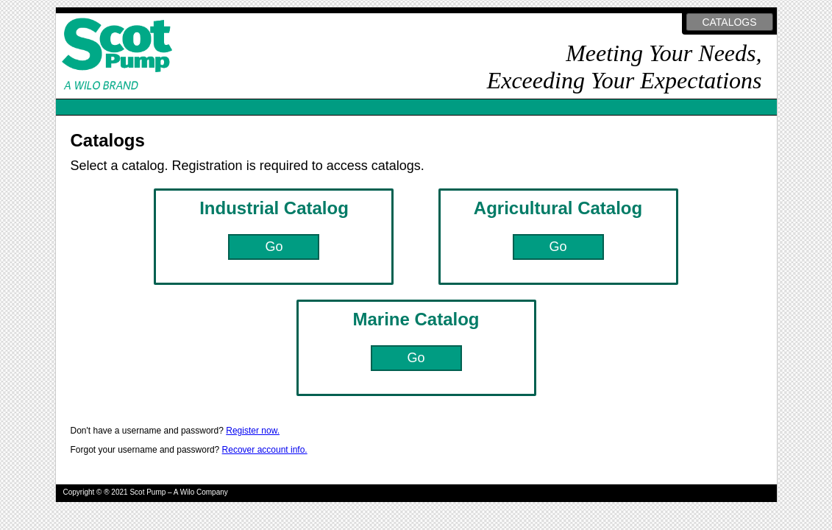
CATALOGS (729, 22)
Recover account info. (264, 450)
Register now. (253, 430)
